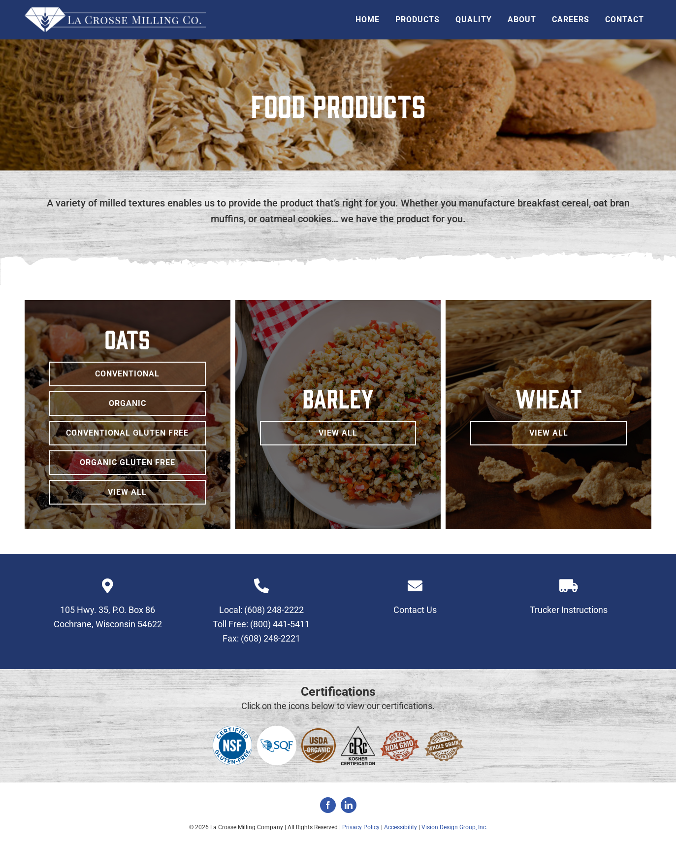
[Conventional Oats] (127, 374)
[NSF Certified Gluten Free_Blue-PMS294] (232, 730)
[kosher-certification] (358, 730)
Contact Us (415, 610)
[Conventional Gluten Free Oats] (127, 433)
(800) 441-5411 (280, 624)
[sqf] (276, 730)
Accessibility (400, 827)
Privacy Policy (361, 827)
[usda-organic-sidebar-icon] (318, 732)
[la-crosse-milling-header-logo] (115, 11)
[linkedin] (348, 805)
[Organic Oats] (127, 403)
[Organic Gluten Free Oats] (127, 462)
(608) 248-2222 (274, 610)
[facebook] (328, 805)
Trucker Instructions (569, 610)
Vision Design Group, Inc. (454, 827)
